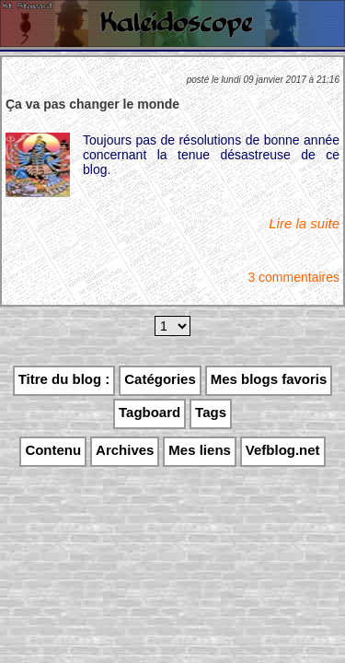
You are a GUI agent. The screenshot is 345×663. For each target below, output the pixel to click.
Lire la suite (304, 223)
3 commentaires (293, 277)
